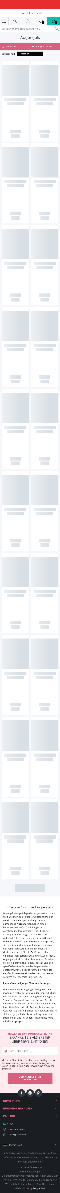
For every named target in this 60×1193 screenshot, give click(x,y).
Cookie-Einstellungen (30, 1171)
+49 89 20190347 (17, 1129)
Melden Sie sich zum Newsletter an (30, 1038)
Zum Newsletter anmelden (30, 1078)
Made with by (30, 1188)
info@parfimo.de (18, 1134)
